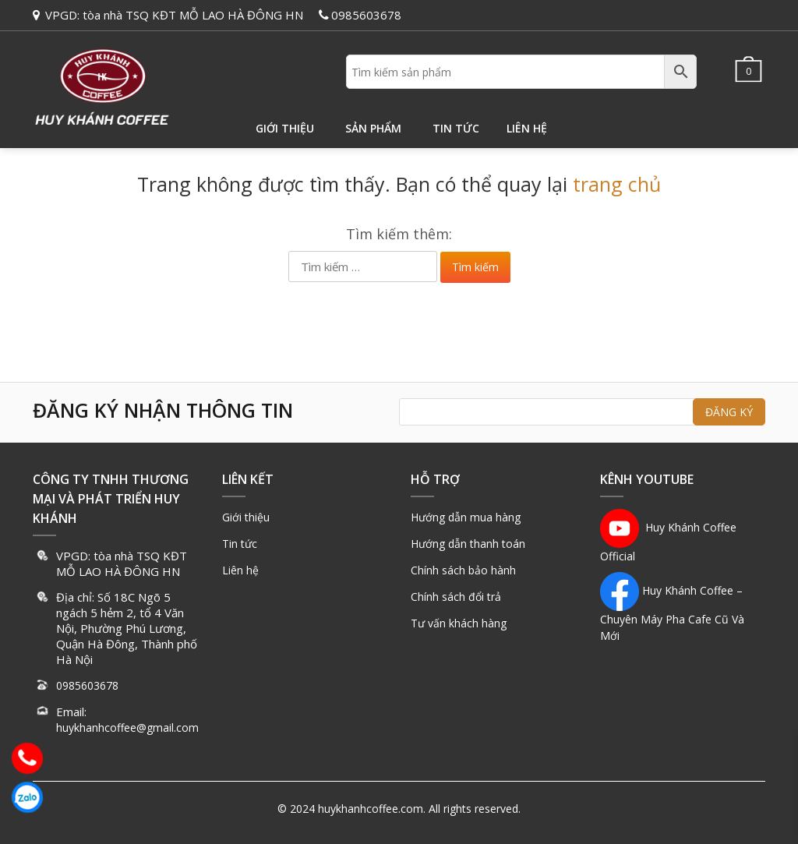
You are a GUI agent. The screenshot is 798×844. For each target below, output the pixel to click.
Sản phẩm (373, 128)
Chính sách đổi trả (456, 596)
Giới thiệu (285, 128)
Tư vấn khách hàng (459, 623)
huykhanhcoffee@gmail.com (127, 727)
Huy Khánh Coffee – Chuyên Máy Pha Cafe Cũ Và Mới (672, 613)
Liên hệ (527, 128)
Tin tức (456, 128)
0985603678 (366, 15)
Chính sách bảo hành (463, 570)
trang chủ (617, 184)
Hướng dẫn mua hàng (466, 517)
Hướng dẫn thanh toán (468, 543)
